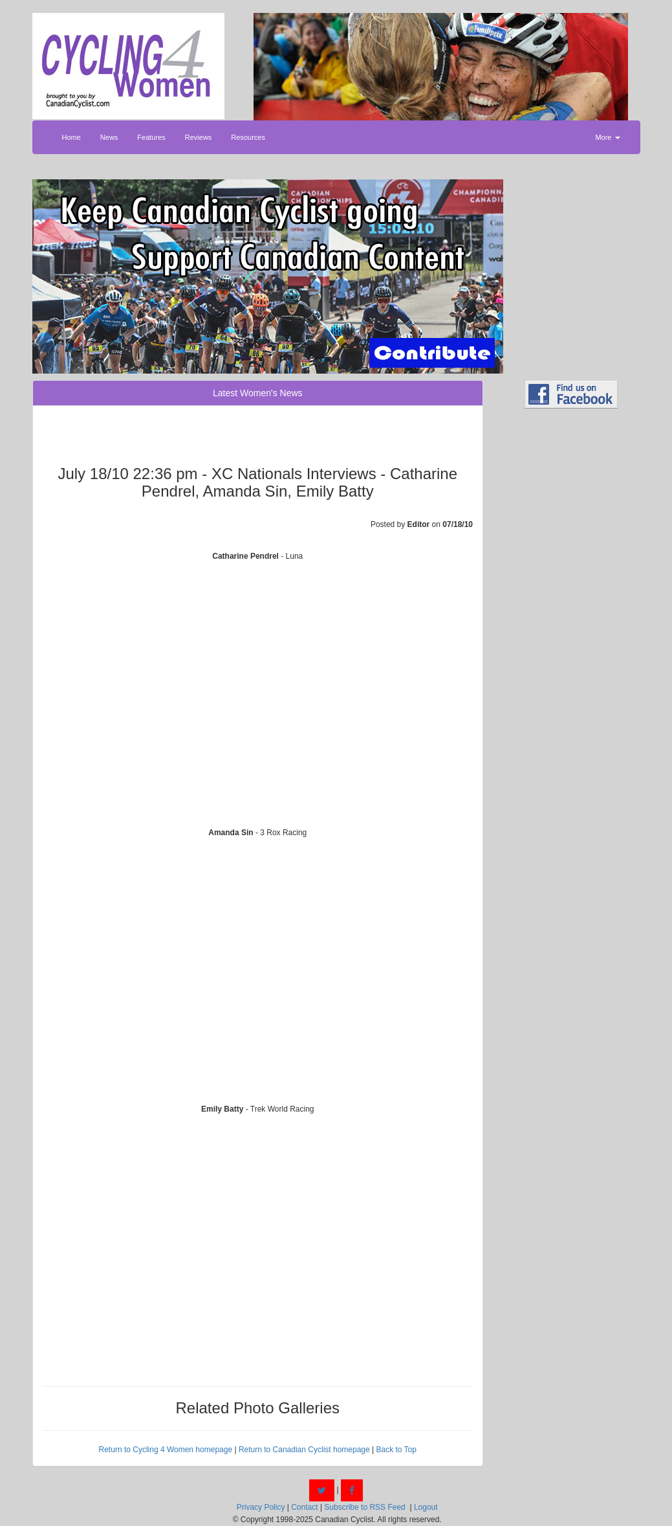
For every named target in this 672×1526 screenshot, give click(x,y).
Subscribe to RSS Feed (364, 1507)
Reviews (198, 137)
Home (71, 137)
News (109, 137)
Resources (248, 137)
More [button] (607, 137)
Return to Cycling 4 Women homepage (166, 1449)
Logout (426, 1507)
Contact (304, 1507)
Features (151, 137)
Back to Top (396, 1449)
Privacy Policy (261, 1507)
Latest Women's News (258, 393)
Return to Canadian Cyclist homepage (304, 1449)
